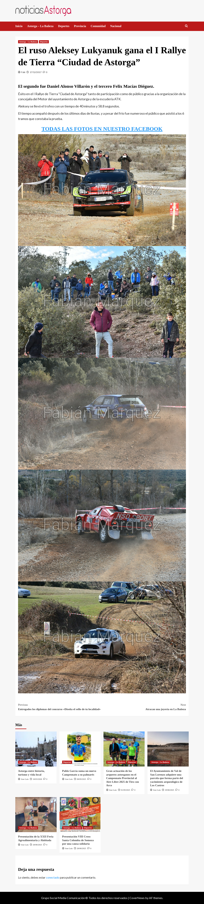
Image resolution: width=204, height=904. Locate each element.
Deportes (63, 26)
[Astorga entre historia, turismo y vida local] (36, 749)
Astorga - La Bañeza (28, 42)
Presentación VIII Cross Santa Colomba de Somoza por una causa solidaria (78, 840)
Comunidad (98, 26)
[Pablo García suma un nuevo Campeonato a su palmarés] (80, 749)
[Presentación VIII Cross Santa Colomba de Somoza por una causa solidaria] (80, 814)
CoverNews (137, 898)
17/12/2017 (36, 72)
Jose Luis (25, 779)
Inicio (19, 26)
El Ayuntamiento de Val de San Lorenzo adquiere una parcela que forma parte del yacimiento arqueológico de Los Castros (166, 778)
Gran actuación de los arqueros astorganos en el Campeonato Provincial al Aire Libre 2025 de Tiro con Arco (122, 778)
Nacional (115, 26)
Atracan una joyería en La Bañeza (144, 707)
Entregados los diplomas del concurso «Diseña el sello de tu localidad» (60, 707)
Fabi (23, 72)
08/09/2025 (81, 779)
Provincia (80, 26)
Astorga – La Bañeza (40, 26)
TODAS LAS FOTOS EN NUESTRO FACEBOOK (102, 129)
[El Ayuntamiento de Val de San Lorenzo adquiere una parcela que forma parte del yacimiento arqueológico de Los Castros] (168, 749)
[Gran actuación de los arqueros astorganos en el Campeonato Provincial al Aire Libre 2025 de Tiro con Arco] (124, 749)
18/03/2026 (37, 779)
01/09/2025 (125, 790)
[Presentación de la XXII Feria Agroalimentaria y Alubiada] (36, 814)
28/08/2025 (37, 845)
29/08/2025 (169, 790)
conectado (52, 877)
